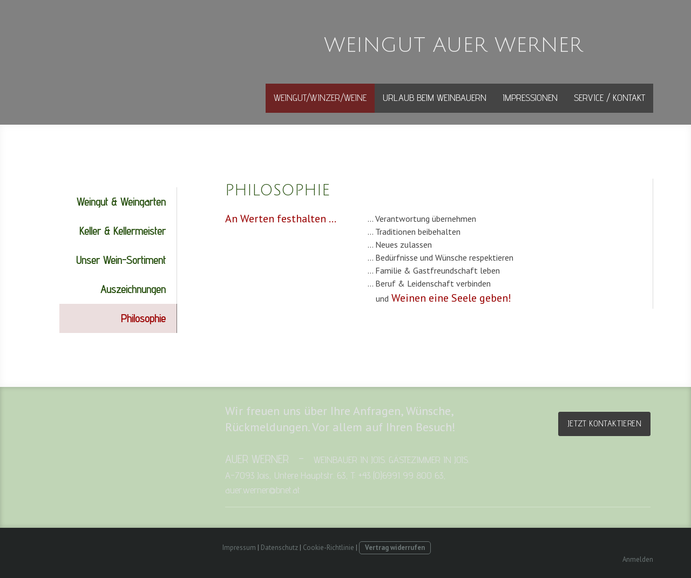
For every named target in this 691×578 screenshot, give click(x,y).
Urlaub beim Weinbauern (434, 97)
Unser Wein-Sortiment (121, 260)
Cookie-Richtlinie (328, 547)
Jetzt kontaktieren (604, 423)
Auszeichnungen (133, 289)
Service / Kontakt (609, 97)
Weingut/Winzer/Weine (320, 97)
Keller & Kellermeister (122, 231)
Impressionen (530, 97)
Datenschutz (279, 547)
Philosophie (143, 318)
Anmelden (637, 559)
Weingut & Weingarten (121, 201)
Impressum (239, 547)
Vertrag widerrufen (395, 547)
